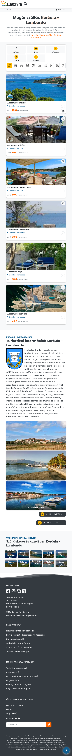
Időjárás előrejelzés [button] (50, 523)
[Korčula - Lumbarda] (36, 435)
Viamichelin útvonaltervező (19, 647)
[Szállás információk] (63, 106)
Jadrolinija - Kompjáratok (18, 643)
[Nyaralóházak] (21, 65)
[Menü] (68, 3)
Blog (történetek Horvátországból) (22, 676)
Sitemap (33, 615)
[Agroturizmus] (45, 65)
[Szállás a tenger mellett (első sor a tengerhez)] (51, 65)
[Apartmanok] (15, 65)
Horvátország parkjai (16, 639)
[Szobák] (27, 65)
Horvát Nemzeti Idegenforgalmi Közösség (25, 635)
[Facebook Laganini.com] (8, 591)
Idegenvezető (12, 672)
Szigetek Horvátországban (18, 688)
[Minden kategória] (9, 65)
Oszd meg (60, 10)
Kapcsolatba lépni (14, 705)
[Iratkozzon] (48, 724)
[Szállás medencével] (57, 65)
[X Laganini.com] (24, 591)
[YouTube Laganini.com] (19, 591)
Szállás (9, 10)
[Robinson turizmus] (39, 65)
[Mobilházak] (33, 65)
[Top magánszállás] (63, 65)
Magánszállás (12, 680)
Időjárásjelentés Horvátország (20, 630)
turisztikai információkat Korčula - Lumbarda (46, 36)
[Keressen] (26, 4)
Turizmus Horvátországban (18, 651)
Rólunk (9, 709)
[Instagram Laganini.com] (13, 591)
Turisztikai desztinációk (16, 668)
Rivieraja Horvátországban (18, 684)
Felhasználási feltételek (17, 615)
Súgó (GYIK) (11, 713)
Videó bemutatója (52, 514)
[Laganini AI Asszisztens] (66, 750)
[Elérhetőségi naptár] (63, 111)
